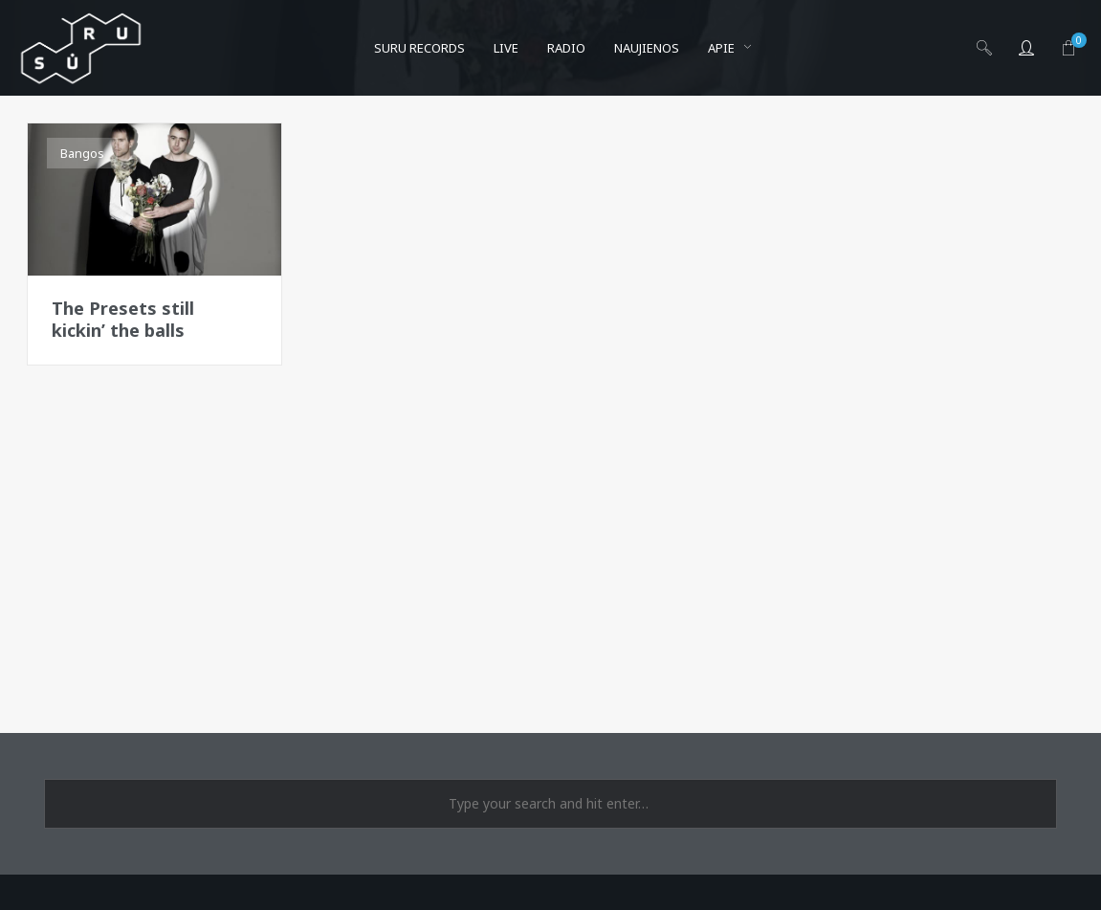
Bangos (82, 153)
